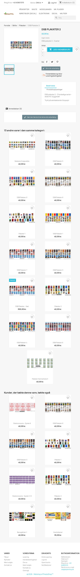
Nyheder (7, 560)
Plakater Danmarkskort (40, 379)
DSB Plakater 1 (58, 234)
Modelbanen (45, 9)
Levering (26, 557)
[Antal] (44, 49)
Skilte (34, 9)
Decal (55, 13)
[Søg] (65, 18)
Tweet (52, 62)
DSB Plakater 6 (58, 343)
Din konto (46, 553)
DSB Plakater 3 (58, 270)
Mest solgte (8, 562)
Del (47, 62)
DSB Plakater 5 (58, 161)
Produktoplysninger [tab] (54, 89)
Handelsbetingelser (30, 560)
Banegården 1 (22, 532)
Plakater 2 (57, 306)
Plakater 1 (22, 234)
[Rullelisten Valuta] (40, 3)
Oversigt (26, 570)
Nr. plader (59, 9)
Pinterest (57, 62)
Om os (25, 562)
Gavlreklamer (58, 532)
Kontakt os (8, 565)
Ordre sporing (47, 557)
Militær (63, 13)
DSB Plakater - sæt (22, 306)
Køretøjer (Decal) (28, 13)
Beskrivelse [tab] (50, 86)
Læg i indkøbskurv (59, 49)
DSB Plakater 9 (22, 197)
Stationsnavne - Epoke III (22, 423)
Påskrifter (24, 9)
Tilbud (6, 557)
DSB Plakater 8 (58, 197)
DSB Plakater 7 (22, 270)
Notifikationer (46, 565)
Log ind (44, 560)
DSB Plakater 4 (22, 343)
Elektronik (44, 13)
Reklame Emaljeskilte (22, 161)
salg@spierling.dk (67, 569)
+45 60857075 (18, 2)
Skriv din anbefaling (50, 68)
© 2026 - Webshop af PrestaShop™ (40, 574)
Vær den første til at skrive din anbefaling (40, 117)
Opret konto (46, 562)
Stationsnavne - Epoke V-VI (22, 496)
